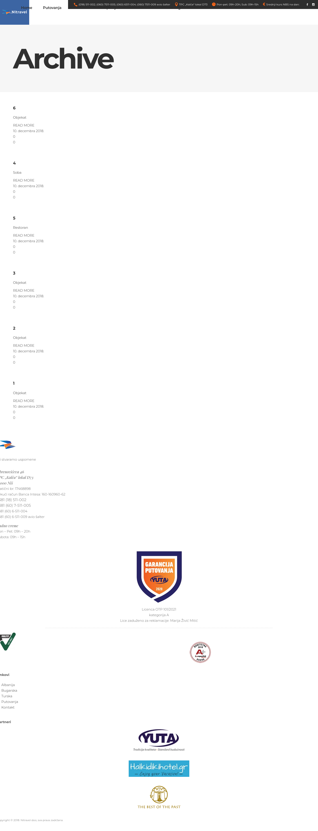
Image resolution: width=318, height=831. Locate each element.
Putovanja (9, 702)
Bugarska (9, 690)
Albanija (8, 685)
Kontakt (8, 707)
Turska (6, 696)
